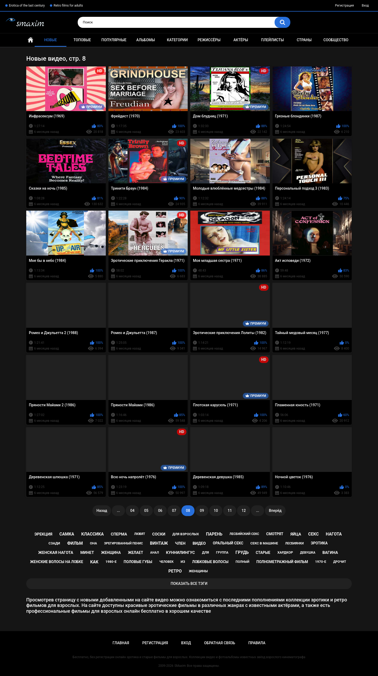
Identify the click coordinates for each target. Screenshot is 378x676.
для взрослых (185, 534)
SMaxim (180, 666)
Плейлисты (272, 40)
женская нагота (55, 552)
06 (160, 510)
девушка (307, 552)
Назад (101, 510)
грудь (242, 552)
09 (202, 510)
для (205, 552)
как (94, 561)
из (183, 562)
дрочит (339, 562)
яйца (295, 534)
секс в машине (264, 543)
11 (230, 510)
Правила (256, 643)
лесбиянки (294, 543)
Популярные (113, 40)
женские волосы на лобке (56, 562)
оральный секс (228, 543)
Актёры (240, 40)
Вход (365, 5)
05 (146, 510)
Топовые (82, 40)
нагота (334, 534)
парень (214, 534)
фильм (75, 543)
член (180, 543)
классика (92, 534)
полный (242, 562)
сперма (119, 534)
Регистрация (344, 5)
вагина (330, 552)
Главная (30, 40)
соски (158, 534)
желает (135, 552)
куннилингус (180, 552)
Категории (177, 40)
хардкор (285, 552)
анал (154, 552)
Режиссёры (209, 40)
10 (216, 510)
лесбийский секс (244, 534)
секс (313, 534)
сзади (54, 543)
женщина (111, 552)
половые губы (138, 562)
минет (87, 552)
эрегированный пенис (123, 543)
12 (244, 510)
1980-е (111, 562)
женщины (198, 571)
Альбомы (145, 40)
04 (132, 510)
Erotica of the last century (27, 5)
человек (166, 562)
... (118, 510)
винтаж (159, 543)
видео (199, 543)
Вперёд (275, 510)
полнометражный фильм (282, 562)
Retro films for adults (68, 5)
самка (66, 534)
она (93, 543)
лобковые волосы (210, 562)
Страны (304, 40)
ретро (175, 571)
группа (222, 552)
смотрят (274, 534)
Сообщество (335, 40)
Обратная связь (219, 643)
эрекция (43, 534)
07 (174, 510)
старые (263, 552)
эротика (319, 543)
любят (139, 534)
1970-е (320, 562)
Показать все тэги (189, 583)
